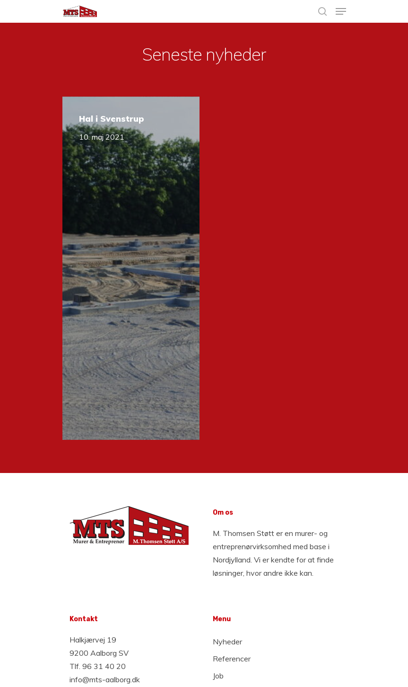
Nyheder (227, 641)
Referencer (232, 658)
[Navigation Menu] (341, 11)
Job (218, 675)
